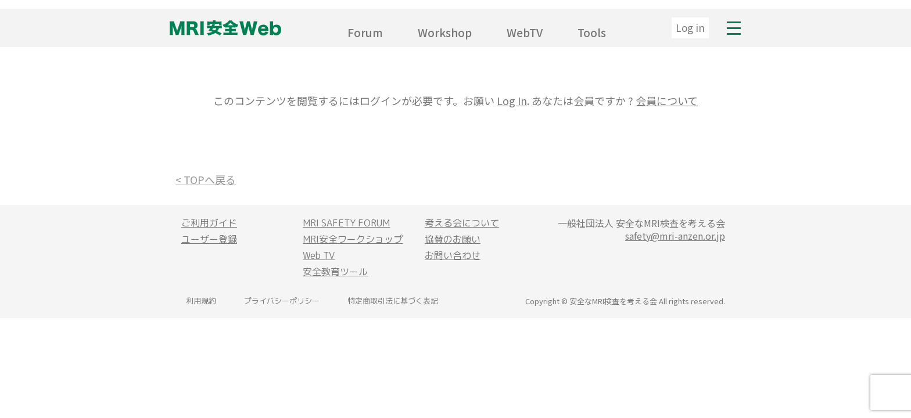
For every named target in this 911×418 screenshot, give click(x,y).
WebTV (525, 32)
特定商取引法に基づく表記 (392, 301)
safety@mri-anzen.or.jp (675, 236)
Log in (690, 27)
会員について (667, 100)
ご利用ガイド (209, 223)
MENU (734, 28)
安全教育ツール (335, 271)
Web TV (319, 255)
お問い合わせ (452, 255)
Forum (365, 32)
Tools (592, 32)
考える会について (462, 223)
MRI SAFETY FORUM (346, 223)
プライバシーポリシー (282, 301)
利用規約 (201, 301)
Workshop (445, 32)
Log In (512, 100)
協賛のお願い (452, 239)
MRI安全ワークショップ (353, 239)
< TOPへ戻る (205, 179)
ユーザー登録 (209, 239)
